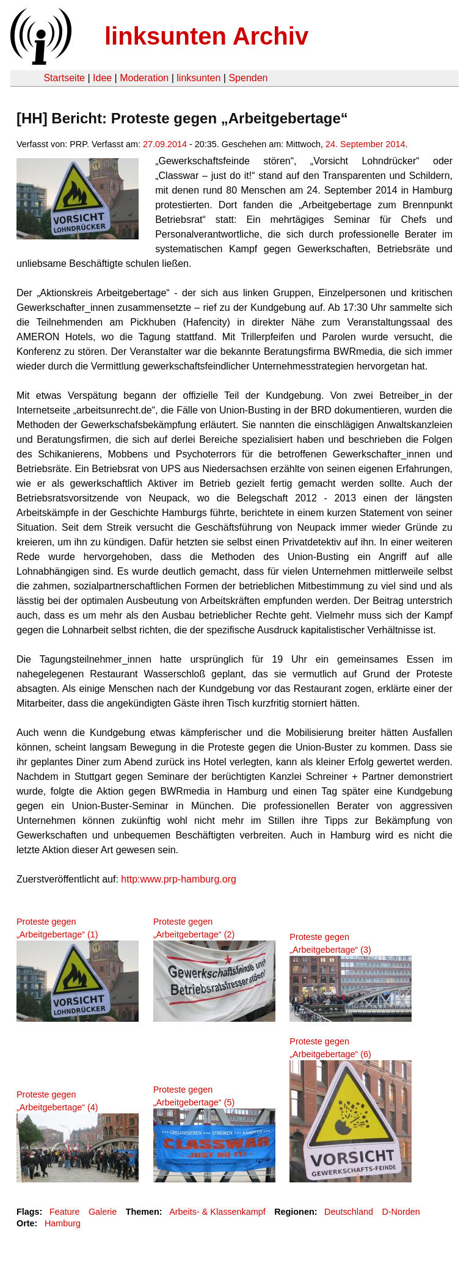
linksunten (198, 78)
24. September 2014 (365, 144)
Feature (64, 1212)
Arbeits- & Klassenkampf (217, 1212)
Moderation (144, 78)
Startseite (64, 78)
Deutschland (348, 1212)
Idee (102, 78)
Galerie (103, 1212)
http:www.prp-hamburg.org (178, 879)
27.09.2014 (165, 144)
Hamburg (63, 1223)
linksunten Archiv (206, 36)
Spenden (247, 78)
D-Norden (401, 1212)
